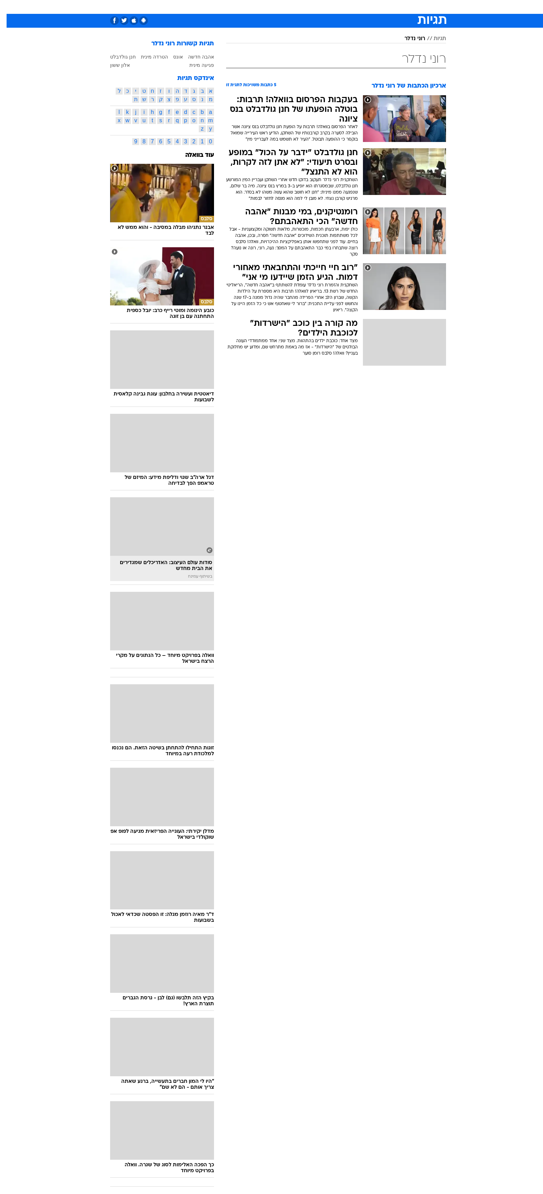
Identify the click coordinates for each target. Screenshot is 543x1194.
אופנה (192, 6)
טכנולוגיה (217, 6)
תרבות (348, 6)
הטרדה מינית (147, 57)
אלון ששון (113, 65)
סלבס (326, 6)
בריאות (267, 6)
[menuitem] (390, 7)
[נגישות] (9, 7)
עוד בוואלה (193, 155)
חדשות (394, 6)
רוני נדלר (408, 39)
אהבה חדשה (194, 57)
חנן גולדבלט (116, 57)
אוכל (289, 6)
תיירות (244, 6)
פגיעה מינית (195, 65)
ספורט (371, 6)
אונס (171, 57)
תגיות (433, 39)
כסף (307, 6)
